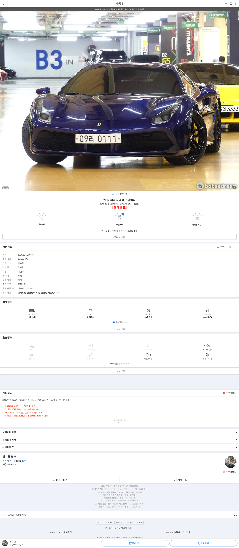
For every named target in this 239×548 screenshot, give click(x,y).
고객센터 (99, 538)
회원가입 (109, 522)
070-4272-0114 (181, 532)
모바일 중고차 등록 (17, 514)
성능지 (21, 288)
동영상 (123, 193)
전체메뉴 (129, 522)
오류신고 (119, 522)
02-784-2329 (64, 532)
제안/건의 (116, 538)
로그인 (99, 522)
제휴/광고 (108, 538)
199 (24, 460)
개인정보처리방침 (137, 538)
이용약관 (125, 538)
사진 (114, 194)
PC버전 (139, 522)
